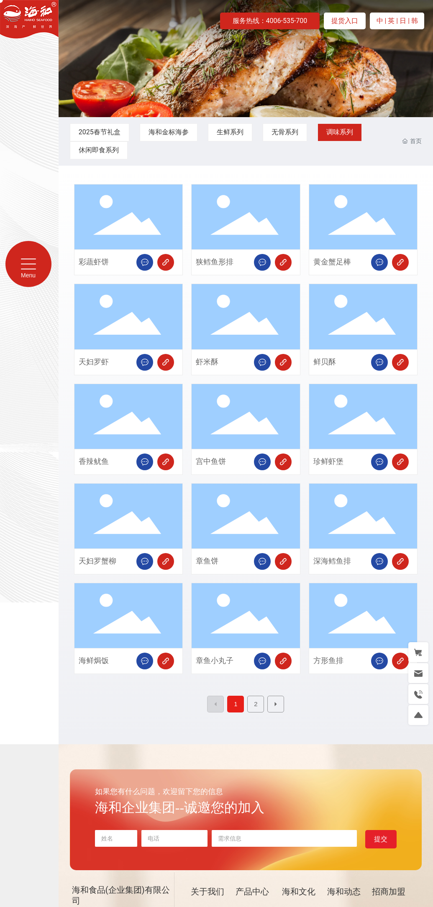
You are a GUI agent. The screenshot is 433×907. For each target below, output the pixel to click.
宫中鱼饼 (211, 462)
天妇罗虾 (94, 362)
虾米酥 (207, 362)
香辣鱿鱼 (94, 462)
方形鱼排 (328, 661)
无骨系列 (285, 132)
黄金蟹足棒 (332, 262)
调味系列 (339, 132)
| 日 (402, 21)
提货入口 (344, 21)
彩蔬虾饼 (94, 262)
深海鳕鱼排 (332, 561)
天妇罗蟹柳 (97, 561)
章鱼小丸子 (214, 661)
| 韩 (413, 21)
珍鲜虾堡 (328, 462)
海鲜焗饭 (94, 661)
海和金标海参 (169, 132)
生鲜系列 (230, 132)
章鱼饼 (207, 561)
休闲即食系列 (99, 150)
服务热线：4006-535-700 (270, 21)
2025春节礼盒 (99, 132)
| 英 (391, 21)
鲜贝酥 (324, 362)
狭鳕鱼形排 (214, 262)
